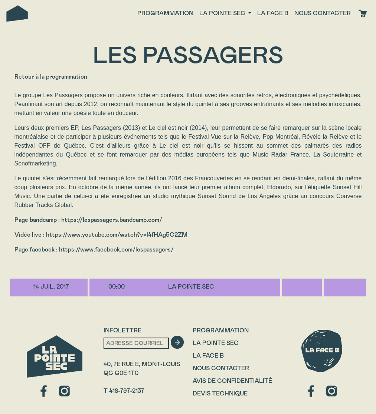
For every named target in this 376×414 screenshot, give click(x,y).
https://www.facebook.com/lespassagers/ (116, 249)
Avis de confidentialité (232, 381)
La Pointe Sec (216, 343)
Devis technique (220, 393)
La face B (272, 13)
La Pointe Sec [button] (223, 13)
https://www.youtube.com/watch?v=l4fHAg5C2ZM (116, 235)
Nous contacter (322, 13)
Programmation (165, 13)
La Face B (208, 355)
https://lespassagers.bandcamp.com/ (111, 220)
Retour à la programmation (50, 76)
